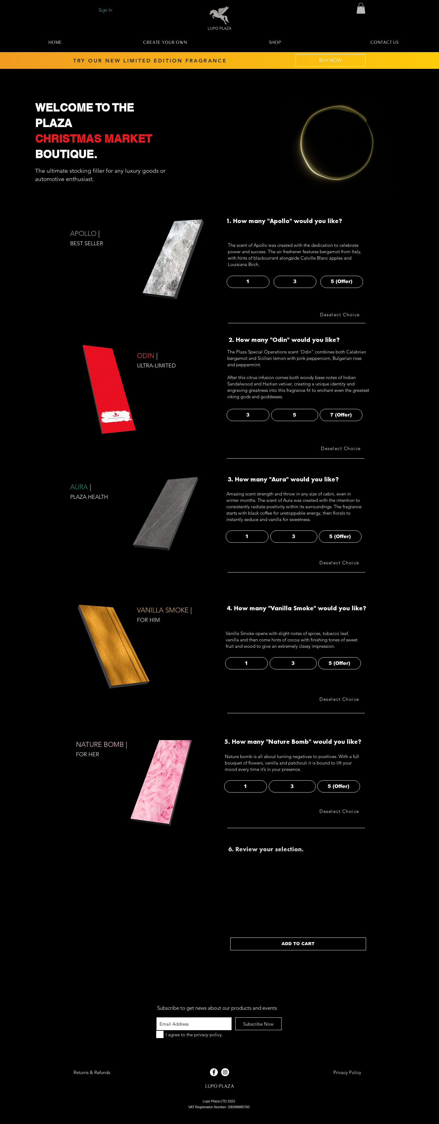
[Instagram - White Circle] (225, 1072)
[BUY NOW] (330, 60)
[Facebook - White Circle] (214, 1072)
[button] (360, 8)
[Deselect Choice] (340, 314)
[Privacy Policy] (347, 1072)
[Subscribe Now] (258, 1023)
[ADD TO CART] (298, 944)
